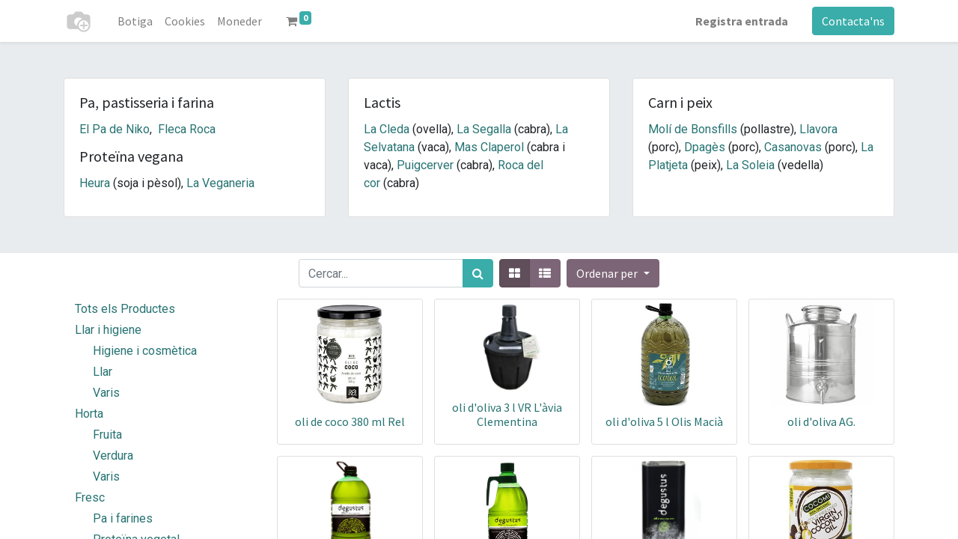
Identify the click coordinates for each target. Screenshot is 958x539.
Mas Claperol (489, 147)
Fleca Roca (187, 129)
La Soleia (750, 165)
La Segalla (484, 129)
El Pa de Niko (114, 129)
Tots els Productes (125, 309)
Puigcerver (425, 165)
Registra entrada (741, 20)
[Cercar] (478, 273)
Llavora (818, 129)
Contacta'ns (853, 20)
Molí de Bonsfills (692, 129)
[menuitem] (135, 21)
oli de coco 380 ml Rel (350, 421)
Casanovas (793, 147)
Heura (94, 183)
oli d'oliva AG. (821, 421)
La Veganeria (220, 183)
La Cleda (386, 129)
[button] (613, 273)
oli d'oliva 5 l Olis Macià (664, 421)
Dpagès (704, 147)
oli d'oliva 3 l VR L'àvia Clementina (507, 414)
